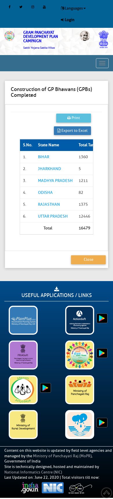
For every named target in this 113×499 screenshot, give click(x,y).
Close (88, 259)
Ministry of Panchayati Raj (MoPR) (62, 456)
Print (73, 117)
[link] (47, 40)
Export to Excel (72, 130)
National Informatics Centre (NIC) (33, 472)
